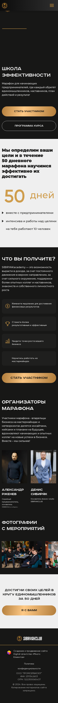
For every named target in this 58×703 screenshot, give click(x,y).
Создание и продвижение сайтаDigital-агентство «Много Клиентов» (30, 654)
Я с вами (29, 610)
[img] (5, 5)
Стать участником (29, 111)
